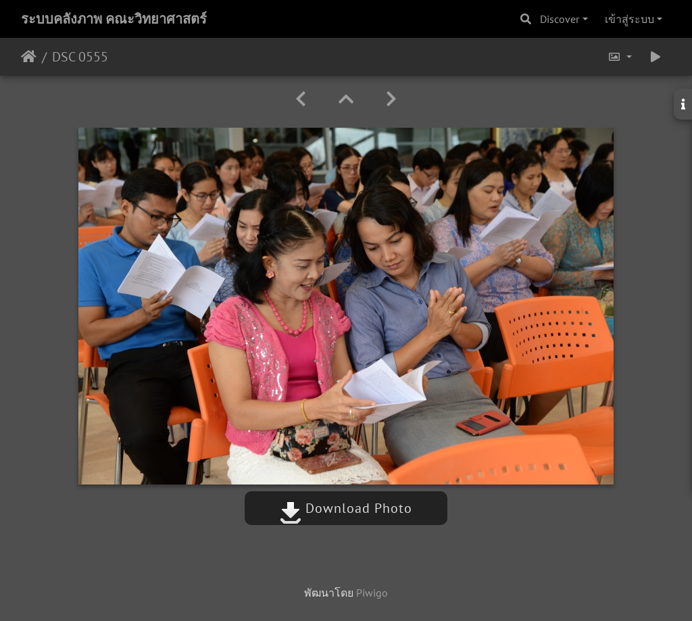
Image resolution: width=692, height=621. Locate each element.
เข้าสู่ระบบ (629, 19)
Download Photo (346, 508)
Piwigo (372, 592)
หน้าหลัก (28, 57)
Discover (559, 19)
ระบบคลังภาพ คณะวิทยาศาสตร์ (114, 19)
